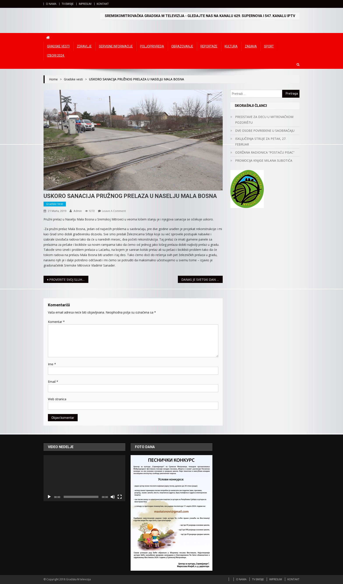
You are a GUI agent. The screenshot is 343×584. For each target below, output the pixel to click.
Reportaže (208, 46)
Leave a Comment (114, 211)
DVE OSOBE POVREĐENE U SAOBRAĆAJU (264, 130)
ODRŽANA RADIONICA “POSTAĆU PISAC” (264, 152)
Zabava (251, 46)
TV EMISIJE (68, 4)
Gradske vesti (58, 46)
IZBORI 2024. (56, 55)
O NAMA (51, 4)
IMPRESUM (85, 4)
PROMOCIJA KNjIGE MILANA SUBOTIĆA (263, 160)
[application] (84, 478)
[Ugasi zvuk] (112, 497)
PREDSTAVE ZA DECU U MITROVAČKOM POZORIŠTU (264, 120)
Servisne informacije (116, 46)
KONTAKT (103, 4)
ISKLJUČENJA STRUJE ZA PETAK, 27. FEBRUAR (260, 141)
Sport (269, 46)
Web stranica (57, 399)
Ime (52, 364)
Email (53, 382)
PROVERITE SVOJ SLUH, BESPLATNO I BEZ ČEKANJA (68, 279)
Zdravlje (84, 46)
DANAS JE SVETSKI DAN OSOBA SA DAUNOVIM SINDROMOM (202, 279)
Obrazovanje (182, 46)
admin (78, 211)
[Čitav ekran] (119, 497)
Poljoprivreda (152, 46)
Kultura (231, 46)
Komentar (56, 322)
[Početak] (49, 497)
